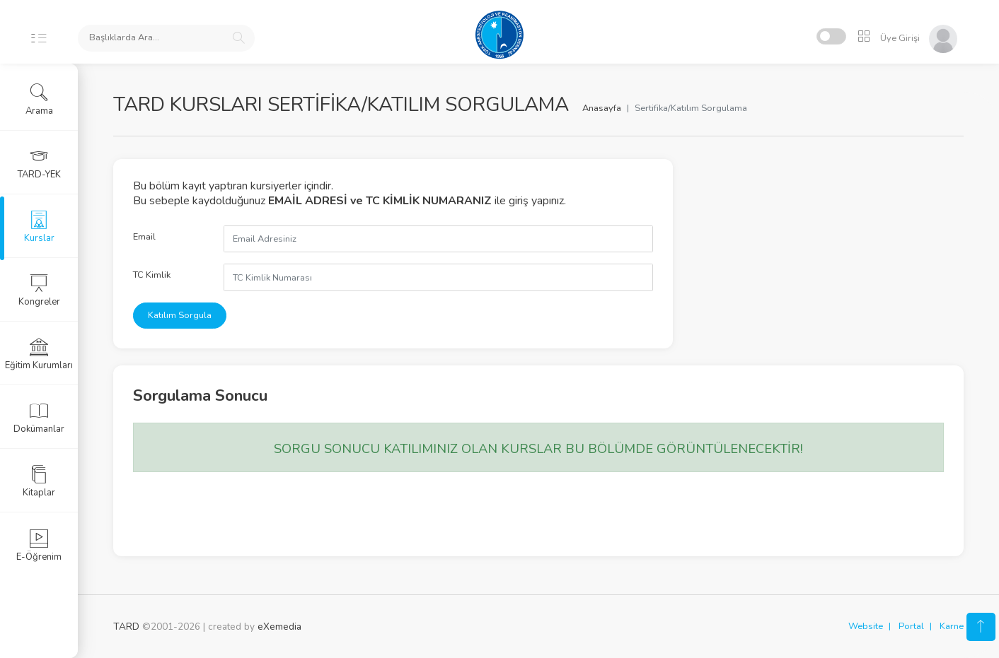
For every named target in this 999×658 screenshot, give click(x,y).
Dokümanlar (38, 417)
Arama (39, 99)
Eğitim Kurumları (39, 354)
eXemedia (279, 626)
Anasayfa (601, 108)
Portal (911, 626)
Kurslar (39, 227)
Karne (952, 626)
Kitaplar (39, 481)
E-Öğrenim (39, 545)
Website (865, 626)
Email (144, 236)
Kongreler (39, 290)
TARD (126, 626)
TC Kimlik (152, 275)
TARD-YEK (39, 163)
